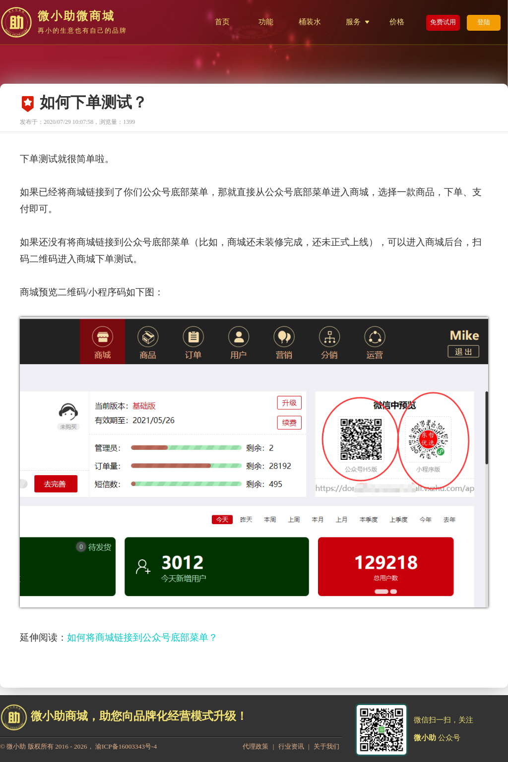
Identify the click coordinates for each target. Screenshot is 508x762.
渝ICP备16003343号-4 (126, 746)
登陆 (483, 22)
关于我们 (326, 746)
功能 (265, 21)
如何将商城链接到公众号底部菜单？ (142, 637)
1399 (129, 121)
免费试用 (443, 22)
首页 (222, 21)
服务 (353, 21)
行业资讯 (291, 746)
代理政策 (255, 746)
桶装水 (310, 21)
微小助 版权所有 (29, 746)
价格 (396, 21)
